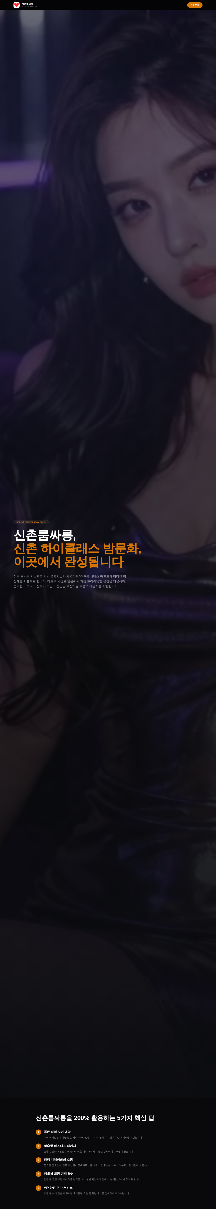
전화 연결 (195, 5)
